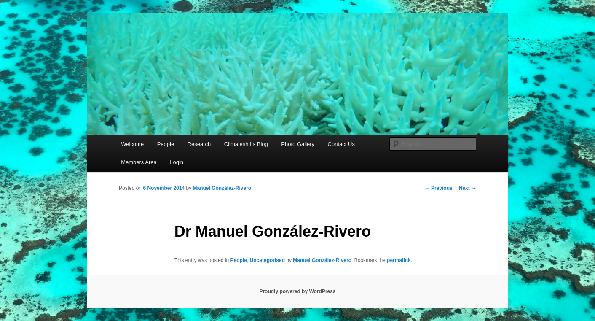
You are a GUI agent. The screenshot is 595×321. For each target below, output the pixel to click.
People (165, 144)
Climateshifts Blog (246, 144)
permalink (399, 260)
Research (199, 144)
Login (176, 162)
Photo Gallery (297, 144)
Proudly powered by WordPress (297, 291)
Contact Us (341, 144)
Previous (439, 188)
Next (467, 188)
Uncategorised (267, 260)
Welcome (132, 144)
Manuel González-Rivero (222, 188)
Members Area (139, 162)
